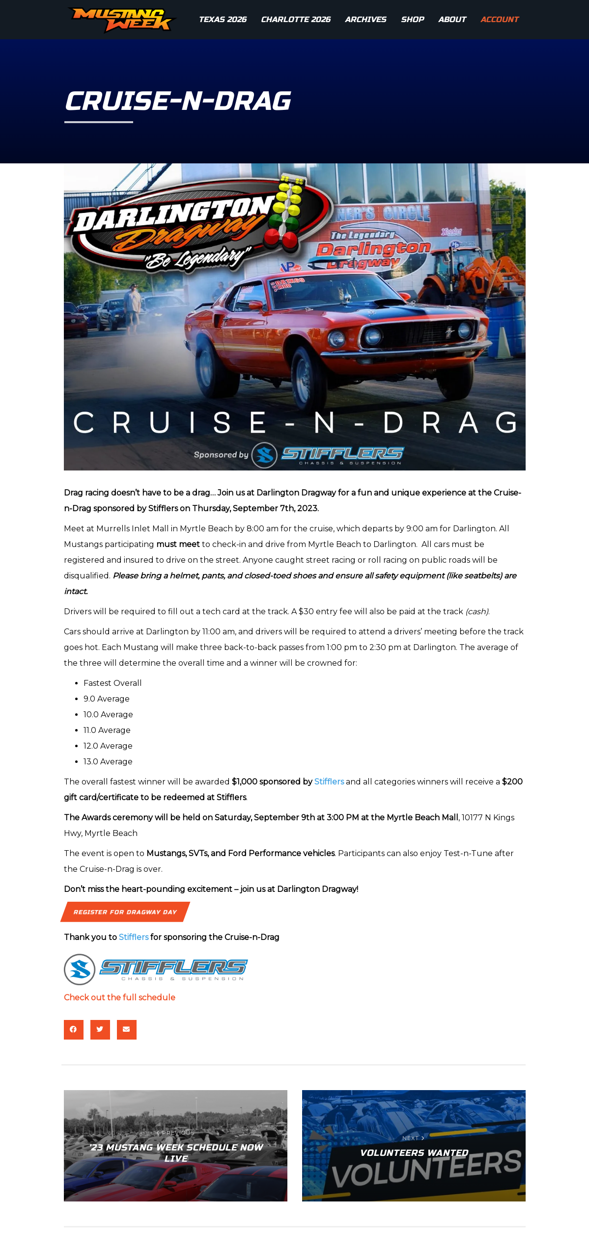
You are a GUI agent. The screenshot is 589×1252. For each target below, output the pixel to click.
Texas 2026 (222, 19)
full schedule (149, 997)
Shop (412, 19)
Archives (365, 19)
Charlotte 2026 (295, 19)
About (452, 19)
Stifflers (329, 781)
